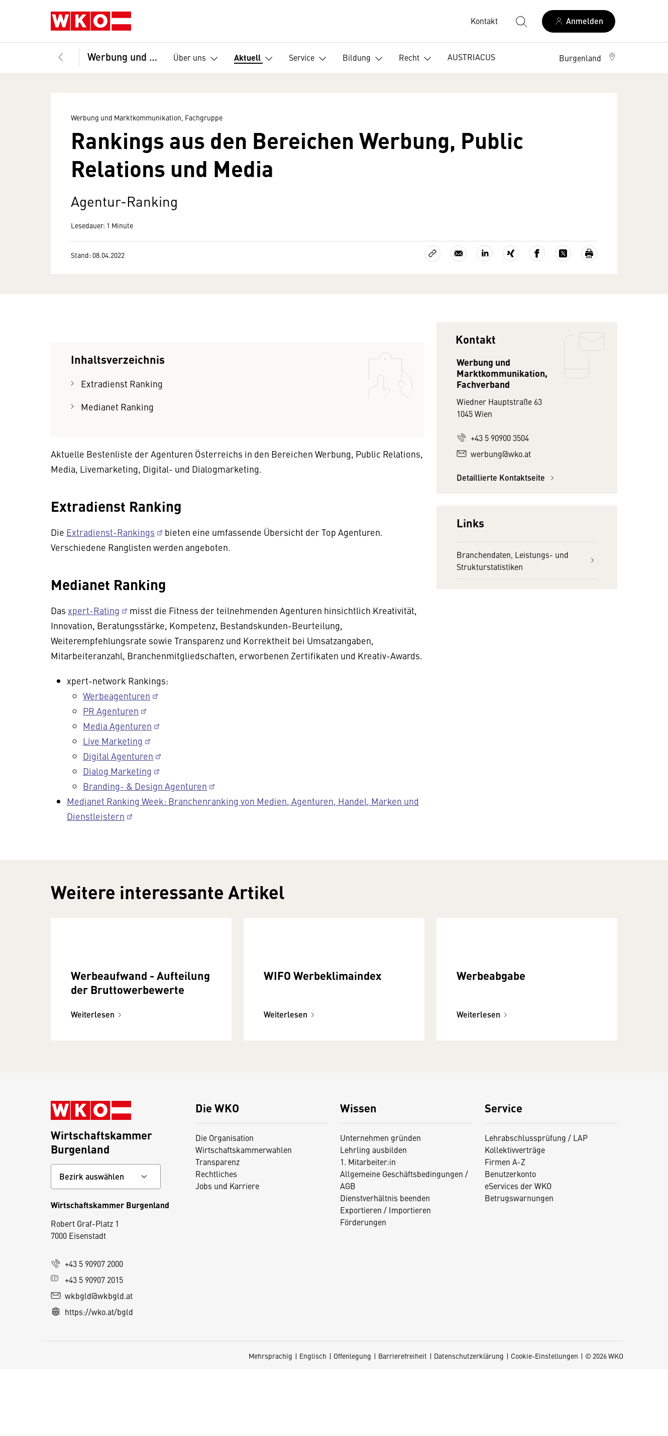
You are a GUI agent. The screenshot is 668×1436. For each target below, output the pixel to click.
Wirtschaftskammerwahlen (243, 1216)
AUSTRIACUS (471, 56)
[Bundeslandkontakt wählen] (106, 1243)
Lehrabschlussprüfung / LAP (536, 1204)
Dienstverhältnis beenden (385, 1264)
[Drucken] (589, 253)
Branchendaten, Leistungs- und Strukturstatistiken (527, 560)
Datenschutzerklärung (469, 1422)
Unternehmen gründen (380, 1204)
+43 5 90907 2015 (87, 1346)
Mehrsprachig (270, 1422)
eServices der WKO (518, 1252)
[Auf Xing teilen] (511, 253)
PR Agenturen (111, 710)
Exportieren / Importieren (385, 1276)
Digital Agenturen (118, 756)
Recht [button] (417, 59)
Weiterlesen (98, 1081)
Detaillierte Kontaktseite (507, 477)
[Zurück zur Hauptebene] (61, 58)
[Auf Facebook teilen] (537, 253)
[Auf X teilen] (563, 253)
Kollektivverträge (515, 1216)
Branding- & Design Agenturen (145, 786)
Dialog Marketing (117, 771)
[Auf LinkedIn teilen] (485, 253)
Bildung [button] (365, 59)
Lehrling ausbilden (373, 1216)
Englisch (312, 1422)
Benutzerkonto (510, 1240)
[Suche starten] (521, 21)
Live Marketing (113, 741)
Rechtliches (216, 1240)
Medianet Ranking (117, 406)
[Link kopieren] (432, 253)
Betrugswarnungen (519, 1264)
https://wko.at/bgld (92, 1378)
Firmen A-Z (505, 1228)
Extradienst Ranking (122, 383)
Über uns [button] (197, 59)
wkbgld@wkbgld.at (92, 1362)
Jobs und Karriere (227, 1252)
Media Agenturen (117, 726)
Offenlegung (352, 1422)
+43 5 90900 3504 (493, 437)
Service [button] (309, 59)
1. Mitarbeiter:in (368, 1228)
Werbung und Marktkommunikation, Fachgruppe (123, 56)
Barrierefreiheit (402, 1422)
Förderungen (363, 1288)
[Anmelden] (578, 21)
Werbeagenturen (116, 695)
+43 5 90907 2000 (87, 1330)
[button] (588, 58)
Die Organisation (224, 1204)
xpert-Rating (94, 610)
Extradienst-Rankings (110, 532)
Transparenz (217, 1228)
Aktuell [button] (255, 59)
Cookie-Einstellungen (544, 1422)
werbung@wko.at (494, 453)
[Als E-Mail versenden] (459, 253)
